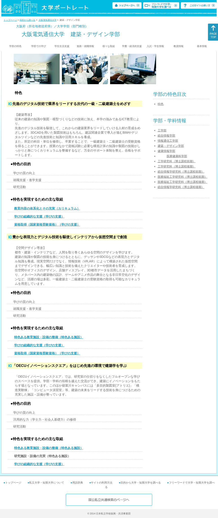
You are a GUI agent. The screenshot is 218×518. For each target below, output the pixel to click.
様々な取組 (108, 46)
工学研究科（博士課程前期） (177, 161)
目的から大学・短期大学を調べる (140, 482)
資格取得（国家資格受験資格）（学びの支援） (47, 224)
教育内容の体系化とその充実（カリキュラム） (47, 208)
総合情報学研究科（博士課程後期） (181, 187)
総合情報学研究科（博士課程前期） (181, 171)
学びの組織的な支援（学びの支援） (39, 216)
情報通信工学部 (168, 140)
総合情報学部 (166, 135)
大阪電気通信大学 (48, 20)
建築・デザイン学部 (171, 146)
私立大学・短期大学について (46, 482)
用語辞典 (77, 482)
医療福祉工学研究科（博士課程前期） (182, 176)
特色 (161, 104)
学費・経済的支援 (132, 46)
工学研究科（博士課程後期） (177, 166)
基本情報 (202, 46)
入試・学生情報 (155, 46)
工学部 (162, 130)
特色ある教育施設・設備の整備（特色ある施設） (48, 337)
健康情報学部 (166, 151)
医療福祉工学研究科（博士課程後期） (182, 182)
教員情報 (178, 46)
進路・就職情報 (85, 46)
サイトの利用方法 (101, 482)
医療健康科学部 (177, 156)
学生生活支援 (61, 46)
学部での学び (38, 46)
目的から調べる (27, 20)
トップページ (10, 20)
